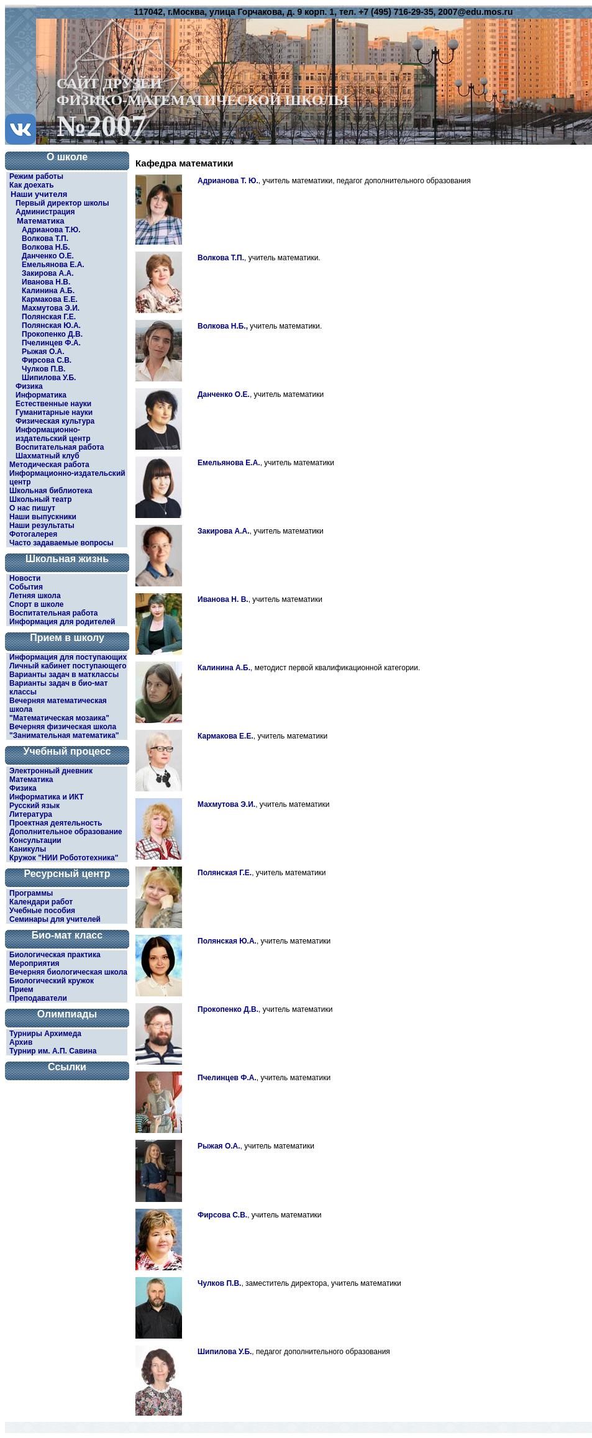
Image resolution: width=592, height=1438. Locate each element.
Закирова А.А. (47, 273)
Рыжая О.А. (43, 351)
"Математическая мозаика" (59, 718)
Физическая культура (55, 421)
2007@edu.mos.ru (475, 12)
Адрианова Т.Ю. (51, 229)
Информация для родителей (62, 621)
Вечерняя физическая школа (62, 726)
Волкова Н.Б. (46, 247)
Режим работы (36, 176)
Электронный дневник (51, 771)
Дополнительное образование (65, 831)
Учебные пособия (42, 910)
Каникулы (27, 849)
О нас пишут (32, 508)
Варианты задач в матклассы (64, 674)
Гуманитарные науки (54, 412)
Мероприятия (34, 963)
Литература (30, 814)
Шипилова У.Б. (49, 377)
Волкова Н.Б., (223, 326)
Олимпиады (67, 1014)
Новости (24, 578)
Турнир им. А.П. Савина (52, 1051)
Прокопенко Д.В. (52, 334)
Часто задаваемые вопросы (61, 543)
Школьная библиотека (50, 490)
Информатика (41, 395)
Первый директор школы (62, 203)
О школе (67, 157)
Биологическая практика (55, 954)
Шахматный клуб (48, 456)
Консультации (35, 840)
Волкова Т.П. (45, 238)
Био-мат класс (67, 935)
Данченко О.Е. (48, 256)
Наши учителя (39, 194)
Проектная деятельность (55, 823)
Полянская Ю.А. (51, 325)
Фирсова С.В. (46, 360)
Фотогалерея (33, 534)
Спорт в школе (36, 604)
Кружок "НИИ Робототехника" (63, 857)
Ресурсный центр (67, 873)
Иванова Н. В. (223, 599)
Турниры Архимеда (45, 1033)
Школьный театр (40, 499)
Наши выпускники (42, 516)
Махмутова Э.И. (51, 308)
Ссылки (67, 1067)
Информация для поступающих (68, 657)
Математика (40, 220)
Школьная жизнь (67, 558)
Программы (31, 893)
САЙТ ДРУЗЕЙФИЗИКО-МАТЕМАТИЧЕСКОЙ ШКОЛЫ (202, 107)
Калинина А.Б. (48, 290)
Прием (21, 989)
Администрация (45, 211)
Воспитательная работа (60, 447)
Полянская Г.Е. (49, 316)
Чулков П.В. (43, 369)
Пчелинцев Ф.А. (51, 343)
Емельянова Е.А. (53, 264)
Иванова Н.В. (46, 282)
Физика (29, 386)
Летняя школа (35, 595)
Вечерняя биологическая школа (68, 972)
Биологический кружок (51, 980)
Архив (20, 1042)
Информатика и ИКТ (46, 797)
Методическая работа (49, 464)
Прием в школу (67, 637)
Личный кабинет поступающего (68, 666)
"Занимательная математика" (64, 735)
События (26, 587)
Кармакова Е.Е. (50, 299)
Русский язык (34, 805)
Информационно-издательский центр (53, 434)
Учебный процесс (67, 751)
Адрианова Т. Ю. (228, 180)
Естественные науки (53, 403)
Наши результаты (42, 525)
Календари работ (41, 902)
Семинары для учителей (55, 919)
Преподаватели (38, 998)
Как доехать (31, 185)
